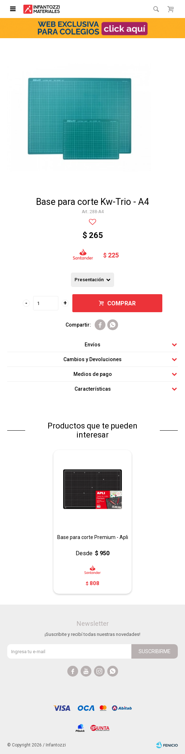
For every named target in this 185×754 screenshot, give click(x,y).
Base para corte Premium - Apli (92, 537)
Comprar (121, 303)
